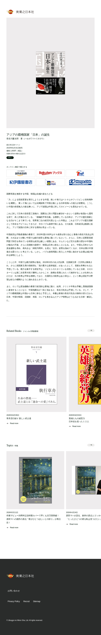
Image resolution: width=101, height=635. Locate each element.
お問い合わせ (14, 591)
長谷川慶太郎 (12, 138)
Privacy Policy (14, 601)
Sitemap (36, 601)
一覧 (91, 330)
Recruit (26, 601)
